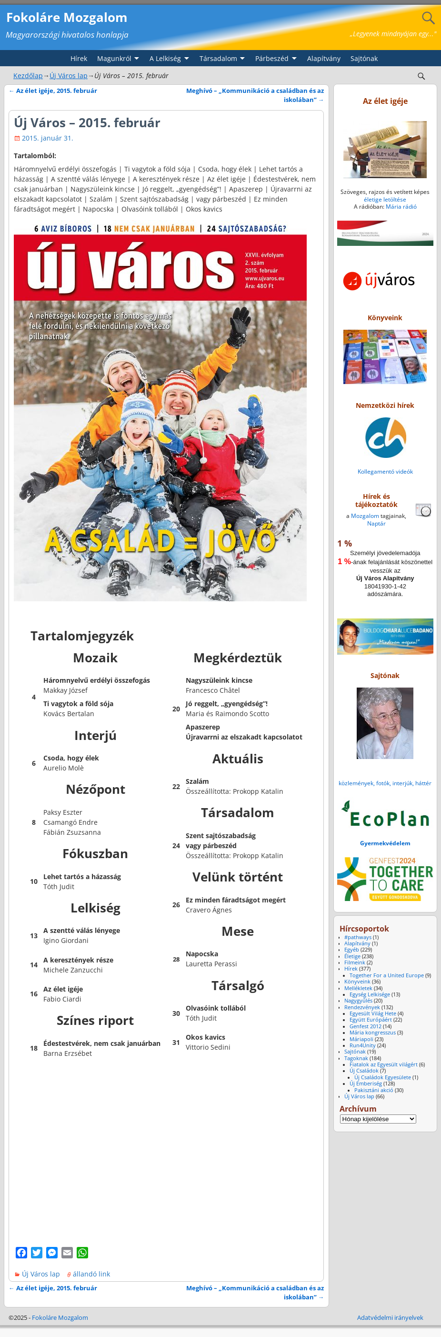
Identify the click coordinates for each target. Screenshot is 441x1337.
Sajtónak (364, 58)
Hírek (78, 58)
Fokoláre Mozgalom (67, 17)
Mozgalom (365, 516)
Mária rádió (401, 207)
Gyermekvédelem (385, 843)
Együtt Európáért (371, 1019)
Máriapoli (361, 1039)
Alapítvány (324, 58)
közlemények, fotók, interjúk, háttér (385, 783)
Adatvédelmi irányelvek (390, 1317)
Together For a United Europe (387, 975)
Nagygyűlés (358, 1000)
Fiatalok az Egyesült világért (384, 1064)
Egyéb (351, 949)
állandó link (91, 1273)
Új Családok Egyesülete (382, 1077)
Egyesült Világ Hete (373, 1013)
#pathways (357, 937)
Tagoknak (356, 1058)
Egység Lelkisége (370, 994)
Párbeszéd (272, 58)
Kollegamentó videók (385, 471)
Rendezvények (362, 1007)
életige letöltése (385, 199)
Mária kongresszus (373, 1032)
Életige (352, 956)
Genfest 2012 (365, 1026)
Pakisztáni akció (373, 1090)
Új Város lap (69, 75)
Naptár (376, 523)
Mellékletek (358, 988)
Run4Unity (363, 1045)
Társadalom (218, 58)
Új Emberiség (366, 1083)
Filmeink (354, 962)
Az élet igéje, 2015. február (53, 91)
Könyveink (357, 981)
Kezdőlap (28, 75)
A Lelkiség (165, 58)
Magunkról (114, 58)
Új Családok (364, 1070)
